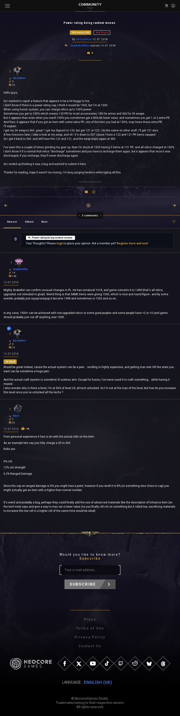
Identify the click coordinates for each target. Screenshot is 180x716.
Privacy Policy (90, 637)
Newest (12, 221)
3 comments (90, 215)
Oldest (29, 221)
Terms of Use (90, 628)
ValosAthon (84, 39)
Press (90, 619)
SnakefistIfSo (80, 45)
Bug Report (102, 32)
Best (44, 221)
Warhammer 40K (81, 32)
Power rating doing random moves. (50, 237)
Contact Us (90, 646)
